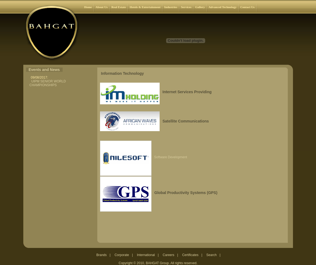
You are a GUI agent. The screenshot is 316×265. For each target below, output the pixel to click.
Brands (101, 255)
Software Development (170, 157)
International (146, 255)
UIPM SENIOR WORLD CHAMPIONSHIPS (48, 83)
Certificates (190, 255)
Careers (168, 255)
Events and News (44, 69)
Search (211, 255)
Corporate (122, 255)
